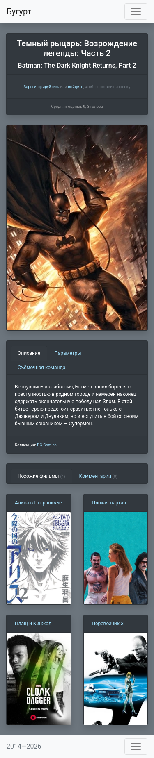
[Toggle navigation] (135, 11)
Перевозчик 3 (108, 623)
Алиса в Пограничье (38, 503)
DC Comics (46, 445)
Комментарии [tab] (98, 476)
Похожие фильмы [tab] (41, 476)
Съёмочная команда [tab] (41, 367)
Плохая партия (109, 503)
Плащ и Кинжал (33, 623)
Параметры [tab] (67, 353)
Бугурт (19, 11)
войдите (75, 86)
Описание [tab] (29, 353)
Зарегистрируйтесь (41, 86)
